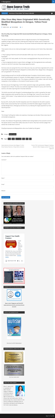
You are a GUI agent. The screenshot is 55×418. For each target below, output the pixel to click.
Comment (4, 160)
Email (3, 184)
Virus (23, 139)
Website (3, 190)
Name (3, 178)
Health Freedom (12, 134)
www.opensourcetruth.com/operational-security (14, 305)
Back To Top (50, 416)
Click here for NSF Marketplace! (14, 343)
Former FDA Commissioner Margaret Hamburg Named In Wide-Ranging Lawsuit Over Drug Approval (42, 146)
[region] (14, 328)
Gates (13, 139)
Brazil (9, 139)
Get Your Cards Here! (14, 364)
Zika (30, 139)
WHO (27, 139)
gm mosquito (18, 139)
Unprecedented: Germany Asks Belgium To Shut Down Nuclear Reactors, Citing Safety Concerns (12, 146)
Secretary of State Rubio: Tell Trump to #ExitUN (21, 13)
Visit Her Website (13, 405)
